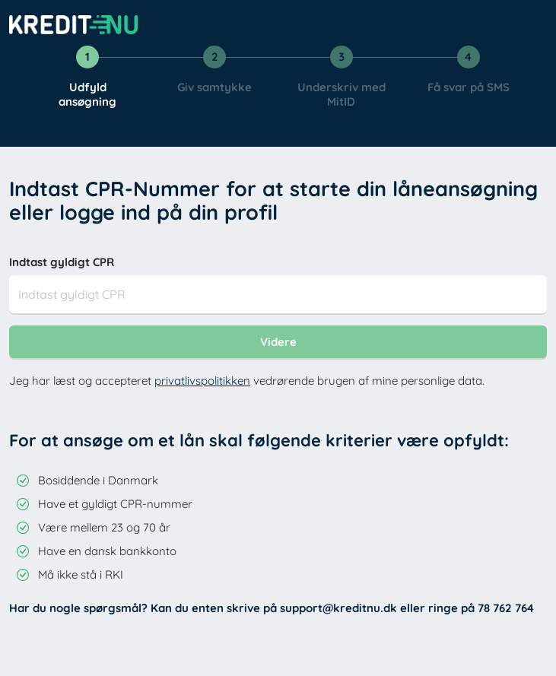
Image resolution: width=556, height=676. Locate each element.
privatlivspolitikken (202, 380)
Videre (278, 342)
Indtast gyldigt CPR (61, 262)
